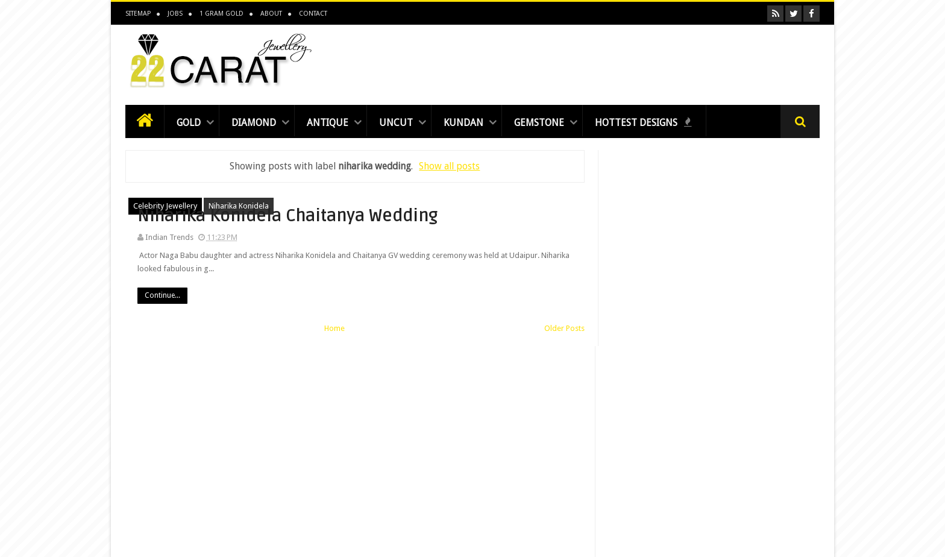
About (271, 13)
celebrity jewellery (165, 205)
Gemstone (539, 122)
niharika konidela (239, 205)
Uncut (396, 122)
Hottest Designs (643, 122)
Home (334, 339)
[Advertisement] (600, 61)
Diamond (253, 122)
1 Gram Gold (221, 13)
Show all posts (449, 166)
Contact (313, 13)
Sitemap (138, 13)
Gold (189, 122)
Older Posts (563, 339)
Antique (327, 122)
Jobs (175, 13)
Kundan (463, 122)
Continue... (379, 318)
